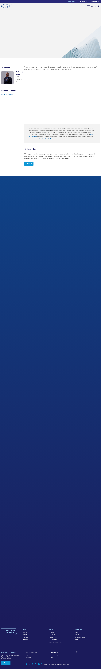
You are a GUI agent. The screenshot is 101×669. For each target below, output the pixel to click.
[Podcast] (41, 664)
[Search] (98, 6)
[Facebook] (26, 664)
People (25, 634)
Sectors (77, 632)
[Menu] (91, 6)
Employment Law (7, 95)
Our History (52, 634)
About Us (51, 632)
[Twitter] (29, 664)
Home (25, 632)
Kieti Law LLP (72, 1)
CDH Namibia (83, 1)
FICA (52, 657)
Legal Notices (54, 652)
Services (77, 634)
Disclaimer (28, 657)
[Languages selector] (95, 1)
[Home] (6, 6)
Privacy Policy (54, 655)
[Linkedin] (35, 664)
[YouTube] (38, 664)
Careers (25, 637)
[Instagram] (32, 664)
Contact (25, 639)
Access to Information (31, 652)
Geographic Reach (80, 637)
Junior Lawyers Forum (55, 642)
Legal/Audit (29, 655)
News (76, 639)
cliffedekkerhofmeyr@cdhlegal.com (47, 138)
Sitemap (28, 660)
